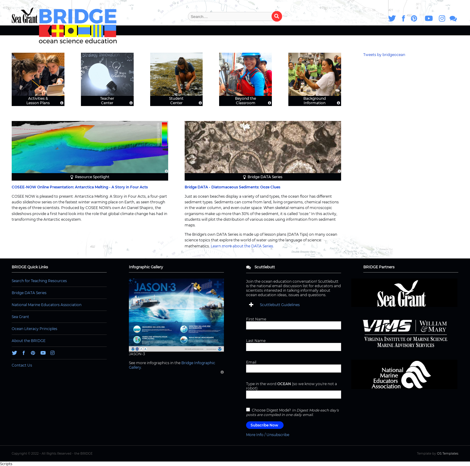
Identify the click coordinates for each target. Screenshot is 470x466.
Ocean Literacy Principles (34, 328)
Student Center (176, 100)
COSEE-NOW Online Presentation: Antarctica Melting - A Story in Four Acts (80, 187)
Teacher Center (107, 100)
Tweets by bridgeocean (384, 54)
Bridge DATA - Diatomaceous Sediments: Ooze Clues (232, 187)
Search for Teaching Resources (39, 281)
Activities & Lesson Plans (38, 100)
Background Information (314, 100)
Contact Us (22, 365)
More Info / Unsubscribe (267, 434)
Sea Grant (20, 316)
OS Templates (447, 454)
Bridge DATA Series (265, 177)
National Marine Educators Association (47, 304)
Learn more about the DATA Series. (242, 246)
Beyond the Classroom (245, 100)
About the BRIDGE (29, 340)
